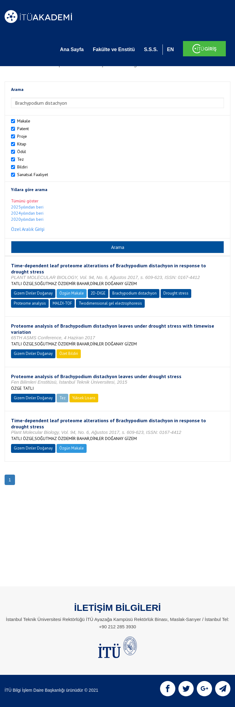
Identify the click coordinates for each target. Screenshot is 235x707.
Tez (20, 159)
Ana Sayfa (72, 49)
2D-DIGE (98, 293)
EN (170, 49)
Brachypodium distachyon (134, 293)
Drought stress (175, 293)
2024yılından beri (27, 213)
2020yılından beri (27, 219)
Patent (23, 128)
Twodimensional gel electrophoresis (110, 303)
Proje (22, 136)
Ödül (21, 151)
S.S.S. (151, 49)
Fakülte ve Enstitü (114, 49)
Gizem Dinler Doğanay (33, 293)
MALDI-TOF (62, 303)
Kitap (21, 144)
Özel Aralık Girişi (27, 229)
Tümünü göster (25, 201)
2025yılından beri (27, 207)
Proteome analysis (30, 303)
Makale (23, 121)
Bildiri (22, 167)
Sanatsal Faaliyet (32, 174)
